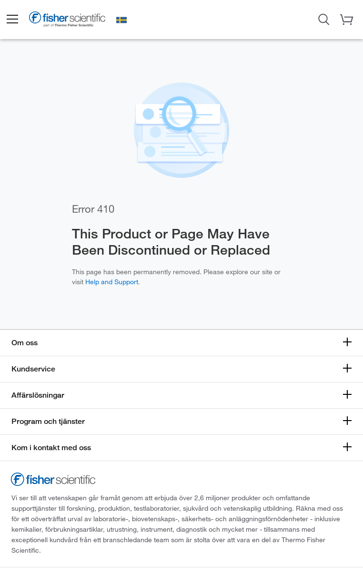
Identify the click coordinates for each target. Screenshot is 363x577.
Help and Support (111, 282)
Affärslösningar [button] (37, 395)
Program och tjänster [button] (48, 421)
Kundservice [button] (33, 368)
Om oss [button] (24, 342)
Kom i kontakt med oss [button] (51, 447)
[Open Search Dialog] (324, 18)
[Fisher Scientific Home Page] (67, 21)
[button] (12, 19)
